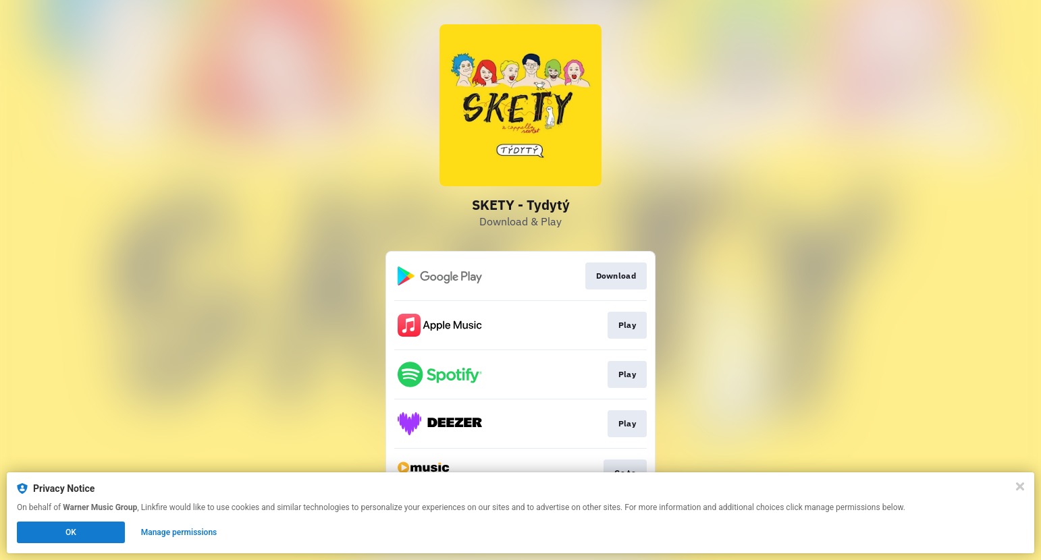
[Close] (1020, 486)
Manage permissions (179, 532)
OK (70, 532)
